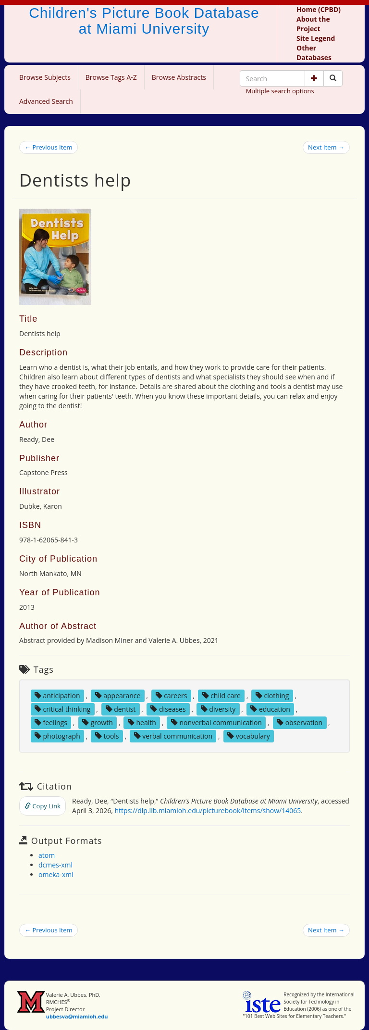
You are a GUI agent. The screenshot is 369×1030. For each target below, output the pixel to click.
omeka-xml (56, 874)
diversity (218, 709)
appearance (118, 695)
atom (46, 855)
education (270, 709)
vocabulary (248, 736)
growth (97, 722)
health (142, 722)
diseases (167, 709)
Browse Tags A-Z (111, 77)
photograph (57, 736)
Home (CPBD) (318, 9)
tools (107, 736)
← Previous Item (49, 147)
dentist (121, 709)
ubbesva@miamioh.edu (77, 1016)
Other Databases (314, 52)
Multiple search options (280, 91)
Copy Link (43, 806)
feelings (51, 722)
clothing (272, 695)
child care (221, 695)
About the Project (313, 23)
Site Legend (315, 38)
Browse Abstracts (179, 77)
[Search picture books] (333, 78)
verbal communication (173, 736)
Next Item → (326, 147)
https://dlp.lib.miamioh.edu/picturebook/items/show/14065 (208, 810)
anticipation (57, 695)
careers (171, 695)
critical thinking (63, 709)
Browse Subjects (45, 77)
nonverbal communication (216, 722)
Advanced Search (46, 101)
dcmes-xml (55, 864)
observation (299, 722)
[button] (314, 78)
